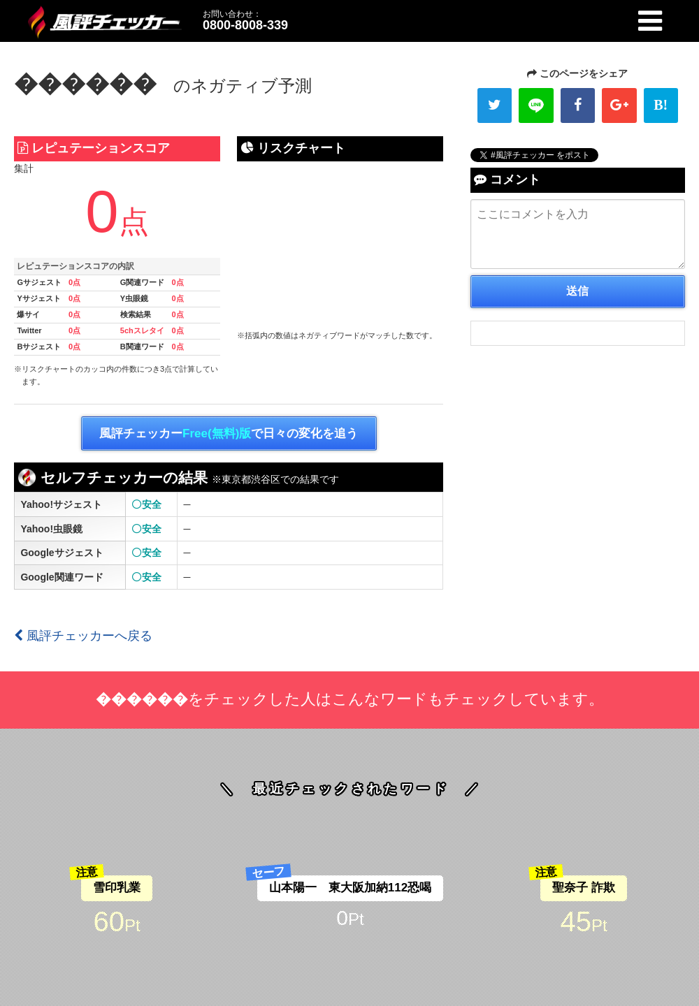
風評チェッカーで (228, 433)
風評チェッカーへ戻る (83, 636)
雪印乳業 (116, 887)
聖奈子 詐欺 (583, 887)
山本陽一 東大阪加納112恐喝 (350, 887)
